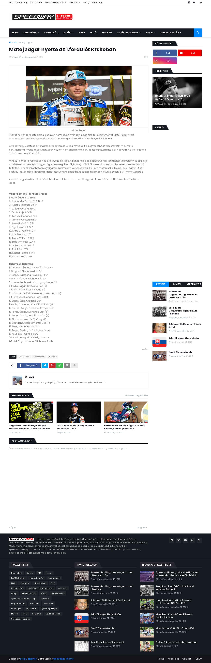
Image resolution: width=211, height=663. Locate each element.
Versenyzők (194, 284)
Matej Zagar (25, 42)
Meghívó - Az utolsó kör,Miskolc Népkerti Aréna (174, 616)
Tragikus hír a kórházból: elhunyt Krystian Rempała (175, 588)
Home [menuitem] (15, 32)
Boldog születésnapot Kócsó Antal (184, 326)
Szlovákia (45, 598)
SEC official (36, 2)
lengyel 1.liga (17, 588)
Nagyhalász (40, 583)
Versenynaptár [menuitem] (169, 32)
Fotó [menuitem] (93, 32)
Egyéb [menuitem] (67, 32)
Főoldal (13, 42)
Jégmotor (24, 583)
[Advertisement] (177, 228)
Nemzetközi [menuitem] (51, 32)
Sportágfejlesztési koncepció (107, 642)
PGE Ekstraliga (18, 578)
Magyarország (18, 603)
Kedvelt (161, 284)
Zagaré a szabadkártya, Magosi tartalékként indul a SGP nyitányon (29, 427)
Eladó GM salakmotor (181, 352)
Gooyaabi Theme (63, 658)
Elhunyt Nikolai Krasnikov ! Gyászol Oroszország (172, 97)
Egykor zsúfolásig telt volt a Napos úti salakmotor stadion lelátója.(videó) (177, 574)
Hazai (48, 573)
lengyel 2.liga (58, 593)
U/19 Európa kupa (49, 608)
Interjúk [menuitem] (107, 32)
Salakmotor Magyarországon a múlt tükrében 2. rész (182, 294)
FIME (13, 583)
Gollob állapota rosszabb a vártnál (176, 642)
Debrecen (62, 588)
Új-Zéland (31, 608)
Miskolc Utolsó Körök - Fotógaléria (175, 628)
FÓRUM (198, 658)
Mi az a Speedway (18, 2)
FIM (39, 573)
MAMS (43, 593)
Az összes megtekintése (136, 395)
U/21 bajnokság (53, 613)
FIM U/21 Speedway (92, 2)
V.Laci (29, 377)
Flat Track (48, 603)
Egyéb (30, 573)
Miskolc (14, 613)
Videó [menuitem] (81, 32)
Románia (36, 613)
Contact (186, 658)
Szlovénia (52, 356)
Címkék (177, 284)
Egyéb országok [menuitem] (127, 32)
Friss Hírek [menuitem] (30, 32)
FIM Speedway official (55, 2)
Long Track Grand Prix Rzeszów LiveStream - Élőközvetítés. (173, 602)
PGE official (74, 2)
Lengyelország (36, 578)
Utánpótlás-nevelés (20, 619)
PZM (25, 613)
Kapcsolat (173, 658)
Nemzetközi (39, 356)
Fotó (53, 583)
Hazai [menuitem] (149, 32)
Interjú (14, 593)
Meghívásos (54, 578)
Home (161, 658)
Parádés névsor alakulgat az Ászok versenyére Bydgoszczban (124, 427)
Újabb (14, 527)
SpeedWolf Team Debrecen (40, 588)
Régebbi (142, 527)
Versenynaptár (29, 593)
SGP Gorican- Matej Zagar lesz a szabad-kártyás (75, 427)
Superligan (16, 608)
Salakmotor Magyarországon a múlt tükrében (182, 310)
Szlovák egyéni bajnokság (183, 338)
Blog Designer (28, 658)
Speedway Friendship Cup (23, 598)
